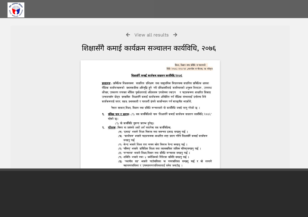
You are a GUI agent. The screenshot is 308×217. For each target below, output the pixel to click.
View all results (151, 35)
